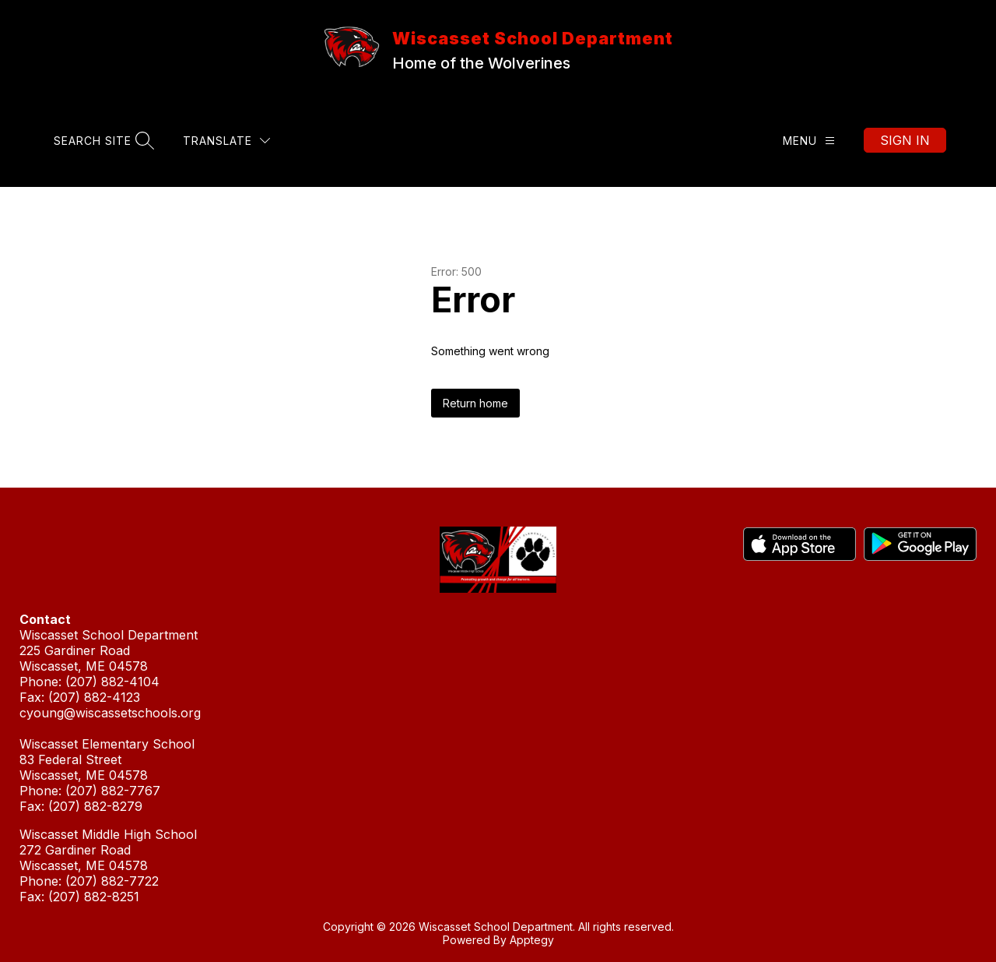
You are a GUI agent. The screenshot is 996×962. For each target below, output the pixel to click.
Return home (475, 403)
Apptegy (532, 939)
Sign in (905, 140)
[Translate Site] (226, 140)
